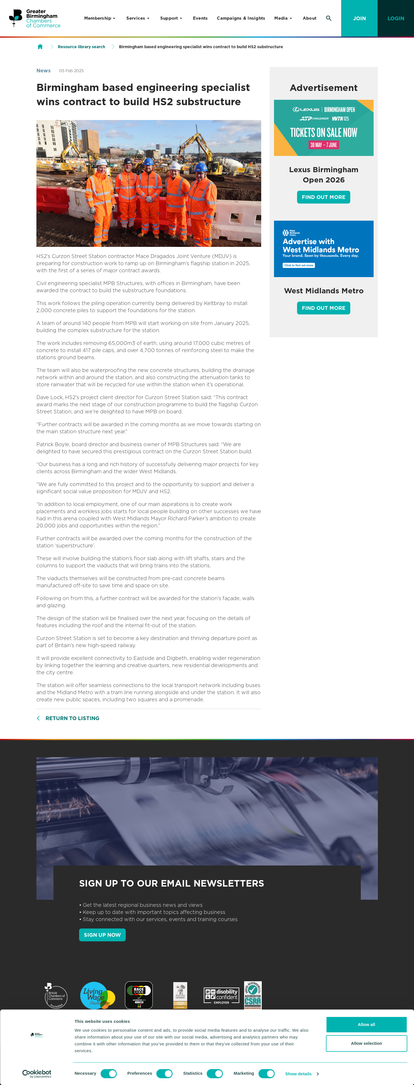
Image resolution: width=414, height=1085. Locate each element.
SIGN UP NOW (102, 935)
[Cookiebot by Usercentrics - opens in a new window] (37, 1074)
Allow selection (366, 1043)
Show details (298, 1073)
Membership (98, 18)
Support (169, 18)
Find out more (323, 197)
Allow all (366, 1024)
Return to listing (72, 718)
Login (396, 18)
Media (281, 18)
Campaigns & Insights (241, 18)
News (43, 71)
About (309, 18)
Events (200, 18)
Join (359, 18)
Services (135, 18)
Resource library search (81, 46)
